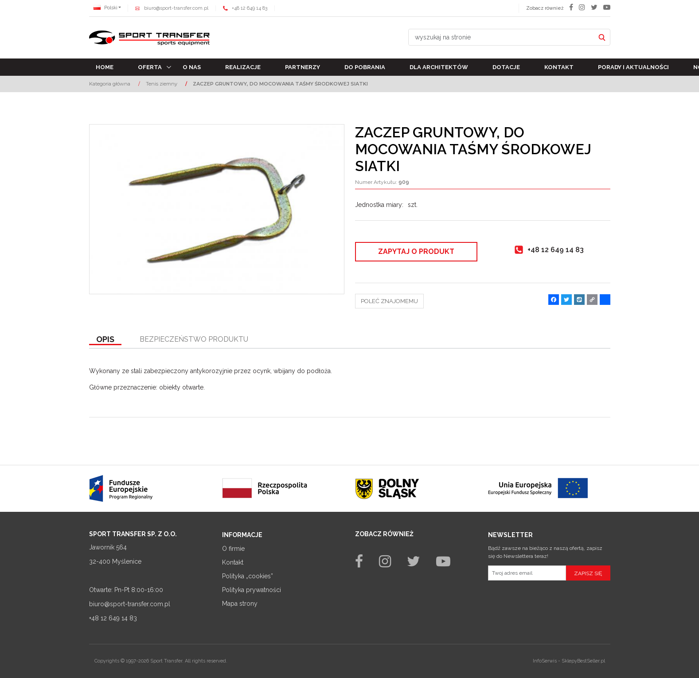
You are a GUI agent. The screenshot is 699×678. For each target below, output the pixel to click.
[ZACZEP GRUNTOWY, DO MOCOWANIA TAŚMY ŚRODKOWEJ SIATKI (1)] (217, 209)
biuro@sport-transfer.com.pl (176, 8)
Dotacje (506, 67)
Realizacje (243, 67)
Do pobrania (364, 67)
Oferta (150, 67)
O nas (192, 67)
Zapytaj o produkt (416, 251)
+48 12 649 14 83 (249, 8)
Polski (105, 8)
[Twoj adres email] (527, 573)
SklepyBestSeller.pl (583, 661)
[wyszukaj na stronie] (502, 37)
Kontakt (559, 67)
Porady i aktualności (633, 67)
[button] (105, 340)
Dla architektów (439, 67)
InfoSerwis (545, 661)
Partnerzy (302, 67)
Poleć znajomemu (389, 301)
